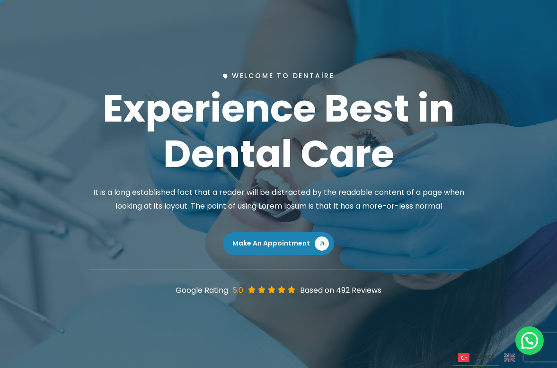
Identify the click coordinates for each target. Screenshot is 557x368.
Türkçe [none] (476, 357)
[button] (529, 340)
